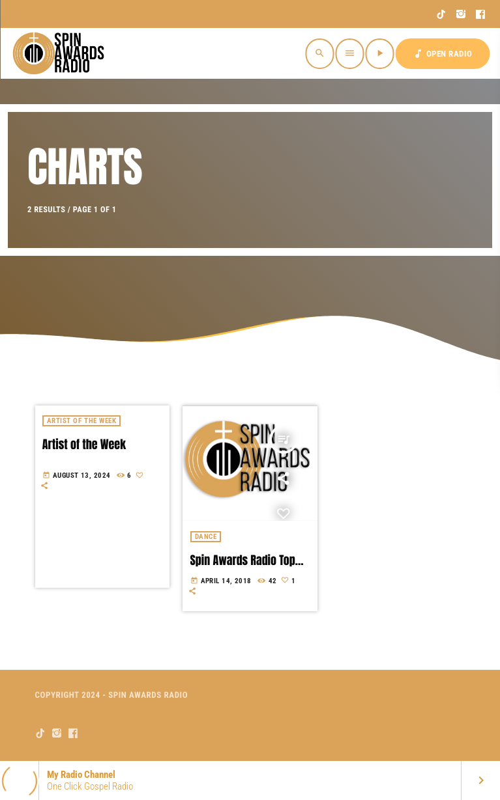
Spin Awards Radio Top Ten (242, 567)
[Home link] (60, 53)
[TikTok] (441, 14)
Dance (206, 536)
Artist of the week (81, 421)
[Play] (380, 53)
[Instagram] (461, 14)
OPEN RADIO (443, 53)
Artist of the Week (84, 444)
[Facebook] (480, 14)
